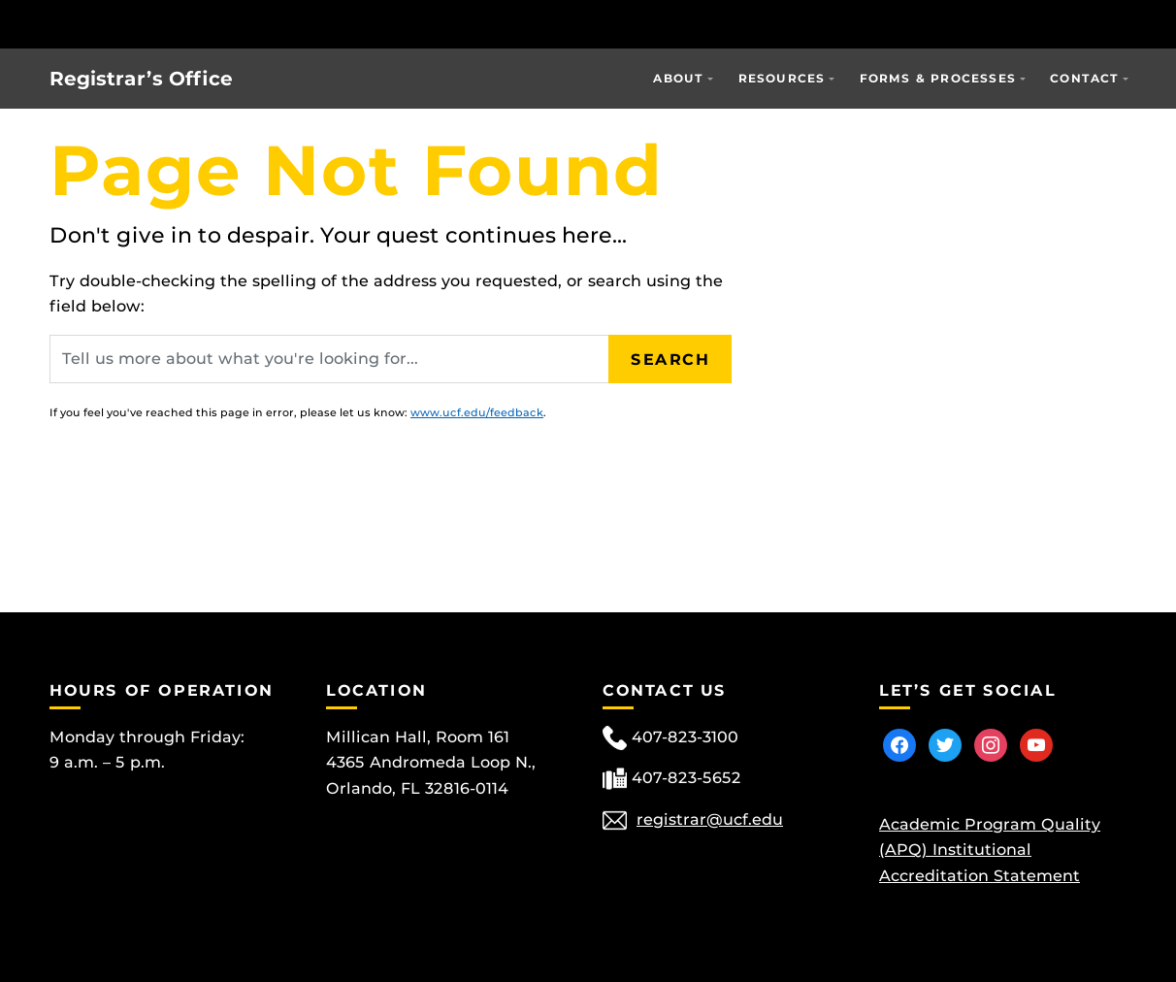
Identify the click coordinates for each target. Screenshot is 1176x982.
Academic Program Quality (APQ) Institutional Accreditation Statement (989, 850)
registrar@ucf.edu (710, 819)
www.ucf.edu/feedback (476, 412)
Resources (782, 78)
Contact (1084, 78)
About (678, 78)
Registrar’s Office (141, 78)
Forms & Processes (938, 78)
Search (670, 358)
